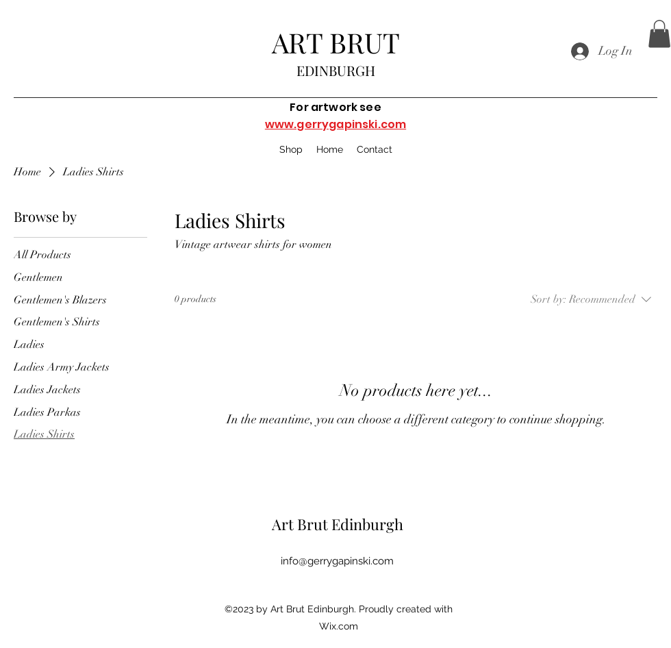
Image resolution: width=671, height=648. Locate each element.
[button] (659, 34)
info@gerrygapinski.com (337, 561)
